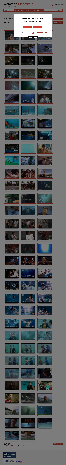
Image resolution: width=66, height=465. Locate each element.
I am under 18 (37, 26)
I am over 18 (27, 26)
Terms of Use (40, 32)
